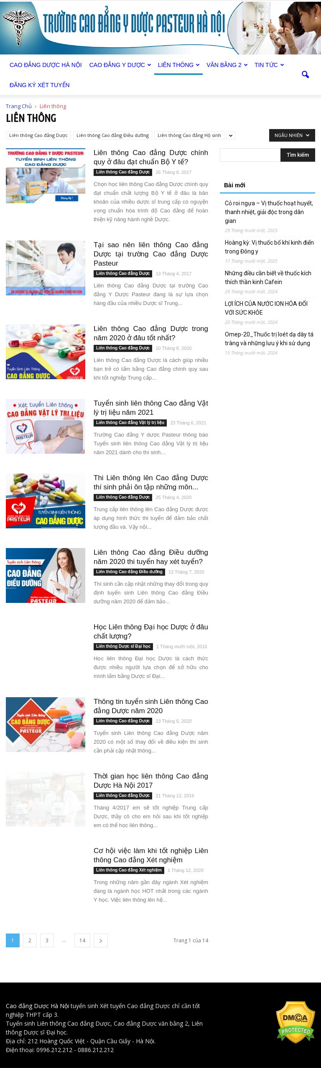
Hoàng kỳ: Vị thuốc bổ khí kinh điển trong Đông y (269, 247)
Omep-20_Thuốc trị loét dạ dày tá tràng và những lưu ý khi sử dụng (269, 339)
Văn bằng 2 (227, 65)
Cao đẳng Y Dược (120, 65)
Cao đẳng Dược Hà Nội (37, 1006)
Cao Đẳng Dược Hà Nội (46, 65)
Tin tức (269, 65)
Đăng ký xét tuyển (40, 85)
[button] (305, 75)
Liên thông (179, 65)
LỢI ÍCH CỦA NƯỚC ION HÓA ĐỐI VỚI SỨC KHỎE (266, 308)
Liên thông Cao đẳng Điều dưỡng (112, 135)
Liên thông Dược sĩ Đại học (123, 646)
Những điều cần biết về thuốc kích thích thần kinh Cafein (268, 277)
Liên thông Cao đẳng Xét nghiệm (129, 870)
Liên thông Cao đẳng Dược (38, 135)
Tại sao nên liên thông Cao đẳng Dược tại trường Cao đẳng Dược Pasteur (151, 254)
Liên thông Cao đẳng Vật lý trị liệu (130, 422)
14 (82, 940)
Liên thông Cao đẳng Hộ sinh (189, 135)
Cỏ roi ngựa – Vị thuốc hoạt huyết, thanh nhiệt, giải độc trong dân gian (269, 212)
